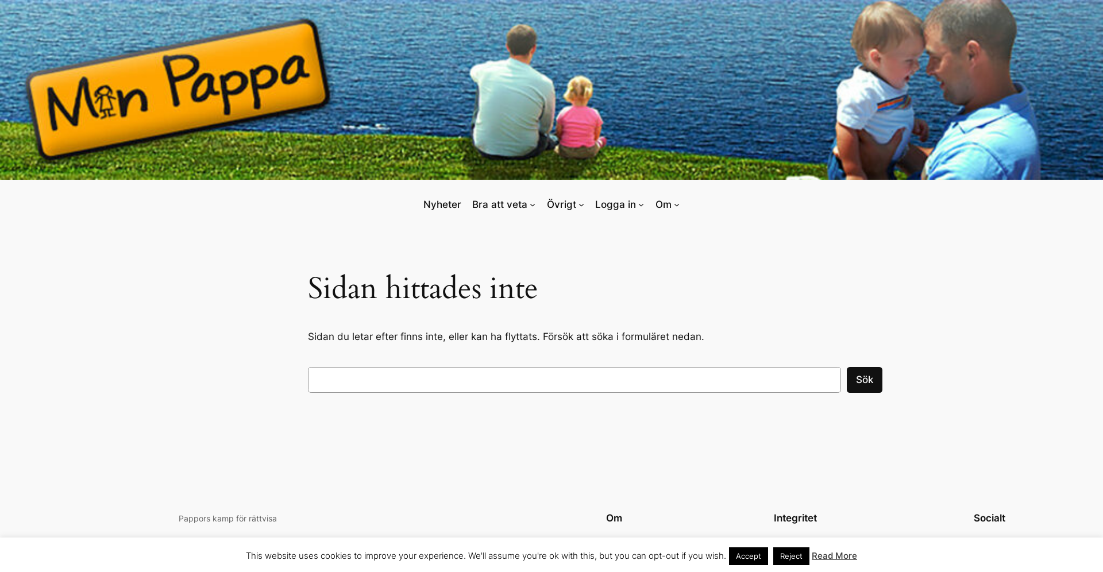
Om (663, 204)
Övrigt (561, 204)
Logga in (615, 204)
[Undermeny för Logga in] (641, 204)
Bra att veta (499, 204)
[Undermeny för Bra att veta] (532, 204)
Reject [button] (791, 556)
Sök (864, 379)
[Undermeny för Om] (677, 204)
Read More (834, 555)
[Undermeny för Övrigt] (581, 204)
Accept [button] (748, 556)
